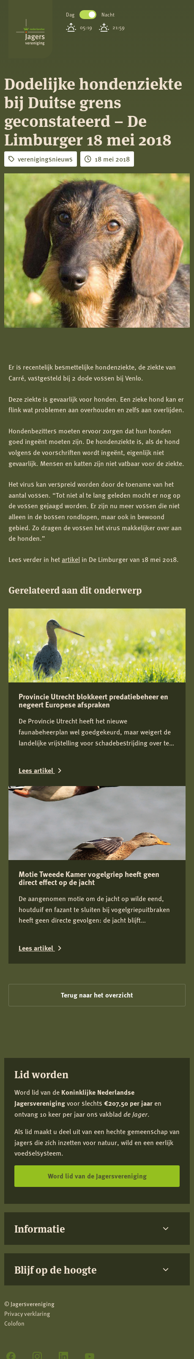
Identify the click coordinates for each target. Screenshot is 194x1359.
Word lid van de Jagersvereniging (97, 1176)
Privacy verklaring (27, 1313)
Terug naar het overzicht (97, 995)
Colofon (14, 1323)
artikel (71, 559)
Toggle (87, 14)
